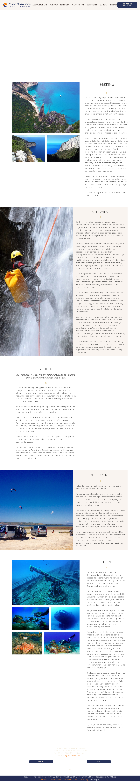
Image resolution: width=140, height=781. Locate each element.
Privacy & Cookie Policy (51, 779)
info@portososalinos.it (71, 755)
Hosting (84, 779)
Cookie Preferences (71, 779)
